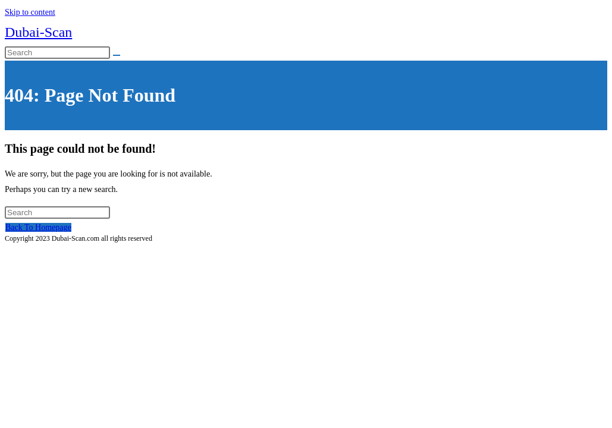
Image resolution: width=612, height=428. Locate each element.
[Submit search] (116, 55)
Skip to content (30, 12)
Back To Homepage (38, 227)
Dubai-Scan (38, 32)
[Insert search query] (57, 52)
